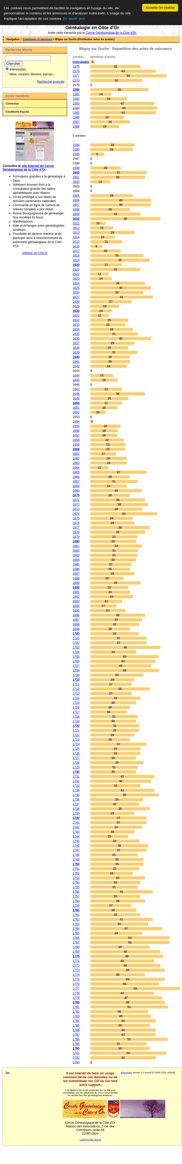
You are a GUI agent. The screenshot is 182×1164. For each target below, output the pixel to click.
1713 (76, 693)
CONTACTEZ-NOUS (90, 1139)
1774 (76, 975)
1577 (76, 76)
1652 (76, 412)
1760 (76, 910)
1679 (76, 537)
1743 (76, 832)
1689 (76, 583)
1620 (76, 265)
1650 (76, 403)
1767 (76, 942)
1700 (76, 633)
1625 (76, 288)
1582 (76, 99)
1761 (76, 915)
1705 (76, 656)
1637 (76, 343)
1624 (76, 283)
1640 (76, 357)
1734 (76, 790)
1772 (76, 965)
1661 (76, 454)
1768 (76, 947)
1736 (76, 799)
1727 (76, 758)
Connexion (12, 103)
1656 (76, 431)
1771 (76, 961)
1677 (76, 527)
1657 (76, 435)
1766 (76, 938)
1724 (76, 744)
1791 (76, 1053)
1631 (76, 315)
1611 (76, 223)
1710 (76, 679)
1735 (76, 795)
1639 (76, 352)
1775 (76, 979)
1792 (76, 1058)
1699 (76, 629)
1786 (76, 1030)
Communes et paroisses (37, 39)
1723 (76, 739)
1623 (76, 278)
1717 (76, 712)
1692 (76, 597)
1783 (76, 1016)
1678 (76, 532)
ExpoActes (126, 1072)
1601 (76, 177)
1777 (76, 988)
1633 (76, 325)
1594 (76, 145)
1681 (76, 546)
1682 (76, 550)
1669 (76, 490)
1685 (76, 564)
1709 (76, 675)
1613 (76, 232)
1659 (76, 444)
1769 (76, 951)
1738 (76, 809)
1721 (76, 730)
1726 (76, 753)
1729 (76, 767)
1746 (76, 845)
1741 (76, 822)
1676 (76, 523)
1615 (76, 242)
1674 (76, 514)
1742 (76, 827)
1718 (76, 716)
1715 (76, 703)
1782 (76, 1011)
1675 (76, 518)
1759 (76, 905)
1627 (76, 297)
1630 (76, 311)
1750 (76, 864)
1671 (76, 500)
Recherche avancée (50, 81)
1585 (76, 112)
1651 (76, 408)
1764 (76, 928)
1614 (76, 237)
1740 (76, 818)
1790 (76, 1048)
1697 (76, 620)
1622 (76, 274)
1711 (76, 684)
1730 (76, 772)
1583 (76, 103)
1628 (76, 301)
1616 (76, 246)
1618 (76, 255)
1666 (76, 477)
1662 (76, 458)
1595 (76, 149)
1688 (76, 578)
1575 (76, 66)
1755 (76, 887)
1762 (76, 919)
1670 (76, 495)
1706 (76, 661)
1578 (76, 80)
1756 (76, 892)
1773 (76, 970)
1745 (76, 841)
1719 (76, 721)
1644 (76, 375)
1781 (76, 1007)
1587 (76, 122)
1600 (76, 172)
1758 (76, 901)
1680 (76, 541)
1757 (76, 896)
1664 (76, 467)
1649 (76, 398)
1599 (76, 168)
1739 (76, 813)
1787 (76, 1034)
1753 (76, 878)
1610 (76, 219)
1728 (76, 762)
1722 (76, 735)
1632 (76, 320)
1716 (76, 707)
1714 (76, 698)
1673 (76, 509)
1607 (76, 205)
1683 (76, 555)
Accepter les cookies (160, 7)
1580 (76, 89)
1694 (76, 606)
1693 (76, 601)
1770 (76, 956)
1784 (76, 1021)
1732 (76, 781)
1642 (76, 366)
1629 (76, 306)
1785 (76, 1025)
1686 (76, 569)
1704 (76, 652)
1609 (76, 214)
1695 (76, 610)
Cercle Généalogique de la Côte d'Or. (111, 33)
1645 (76, 380)
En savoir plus (74, 18)
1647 (76, 389)
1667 (76, 481)
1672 (76, 504)
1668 (76, 486)
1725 (76, 749)
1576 (76, 71)
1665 (76, 472)
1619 (76, 260)
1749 (76, 859)
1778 (76, 993)
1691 (76, 592)
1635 (76, 334)
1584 (76, 108)
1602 (76, 182)
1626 (76, 292)
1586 (76, 117)
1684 (76, 560)
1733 (76, 786)
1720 (76, 726)
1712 (76, 689)
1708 (76, 670)
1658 (76, 440)
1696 (76, 615)
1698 (76, 624)
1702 (76, 643)
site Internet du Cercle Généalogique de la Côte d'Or (28, 167)
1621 (76, 269)
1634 (76, 329)
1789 (76, 1044)
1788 (76, 1039)
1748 (76, 855)
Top (7, 1072)
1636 (76, 338)
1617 (76, 251)
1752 (76, 873)
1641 (76, 361)
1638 (76, 348)
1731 (76, 776)
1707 (76, 666)
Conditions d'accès (17, 111)
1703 (76, 647)
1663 (76, 463)
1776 (76, 984)
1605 (76, 195)
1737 (76, 804)
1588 (76, 126)
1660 (76, 449)
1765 (76, 933)
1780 (76, 1002)
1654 (76, 421)
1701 (76, 638)
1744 (76, 836)
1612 (76, 228)
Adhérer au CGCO (34, 253)
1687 (76, 573)
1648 (76, 394)
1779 (76, 998)
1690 (76, 587)
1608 (76, 209)
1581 (76, 94)
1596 (76, 154)
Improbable (81, 62)
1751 (76, 869)
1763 (76, 924)
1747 (76, 850)
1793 (76, 1062)
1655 (76, 426)
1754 (76, 882)
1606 (76, 200)
